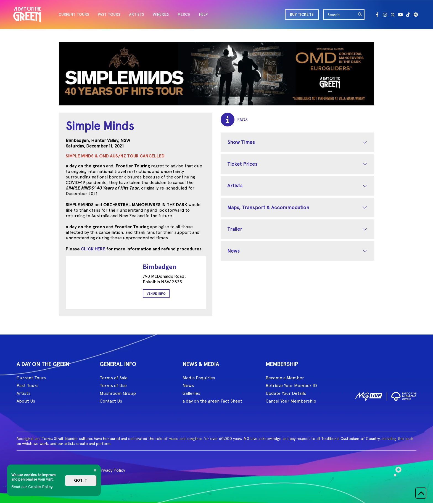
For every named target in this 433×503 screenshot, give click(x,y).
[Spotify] (416, 15)
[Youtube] (400, 15)
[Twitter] (393, 15)
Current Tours (31, 377)
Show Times (241, 142)
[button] (420, 493)
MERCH (184, 14)
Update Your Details (286, 393)
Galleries (191, 393)
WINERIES (161, 14)
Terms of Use (113, 385)
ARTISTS (136, 14)
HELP (203, 14)
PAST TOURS (109, 14)
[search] (360, 14)
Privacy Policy (111, 470)
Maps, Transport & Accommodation (268, 207)
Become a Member (285, 377)
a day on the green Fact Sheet (212, 401)
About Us (26, 401)
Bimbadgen (159, 267)
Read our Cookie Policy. (32, 486)
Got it (80, 480)
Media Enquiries (199, 377)
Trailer (234, 229)
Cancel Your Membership (291, 401)
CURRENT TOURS (74, 14)
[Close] (95, 470)
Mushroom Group (118, 393)
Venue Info (156, 293)
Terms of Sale (114, 377)
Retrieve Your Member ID (291, 385)
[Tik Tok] (408, 15)
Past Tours (27, 385)
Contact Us (111, 401)
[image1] (368, 395)
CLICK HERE (93, 248)
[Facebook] (377, 15)
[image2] (403, 395)
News (233, 251)
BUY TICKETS (302, 14)
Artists (234, 185)
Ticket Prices (242, 164)
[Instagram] (385, 15)
